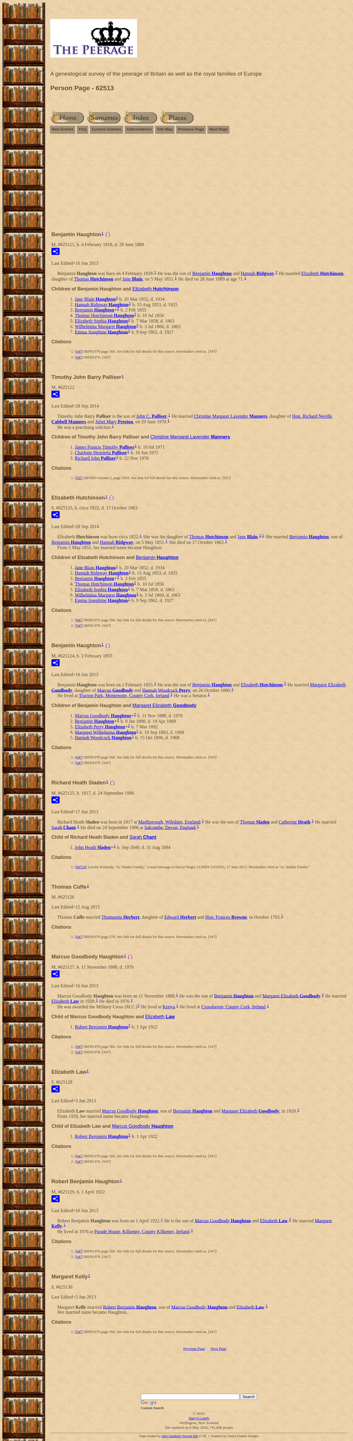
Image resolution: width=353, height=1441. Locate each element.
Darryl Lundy (198, 1418)
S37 (79, 478)
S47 (79, 351)
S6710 (81, 867)
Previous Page (191, 129)
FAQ (82, 129)
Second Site (190, 1436)
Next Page (218, 129)
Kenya (169, 1006)
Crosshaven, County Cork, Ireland (233, 1006)
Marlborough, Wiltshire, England (169, 821)
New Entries (62, 129)
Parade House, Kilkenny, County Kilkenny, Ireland (142, 1231)
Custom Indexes (106, 129)
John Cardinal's (171, 1436)
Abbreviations (139, 129)
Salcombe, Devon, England (169, 827)
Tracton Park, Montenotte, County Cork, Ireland (124, 695)
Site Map (164, 129)
